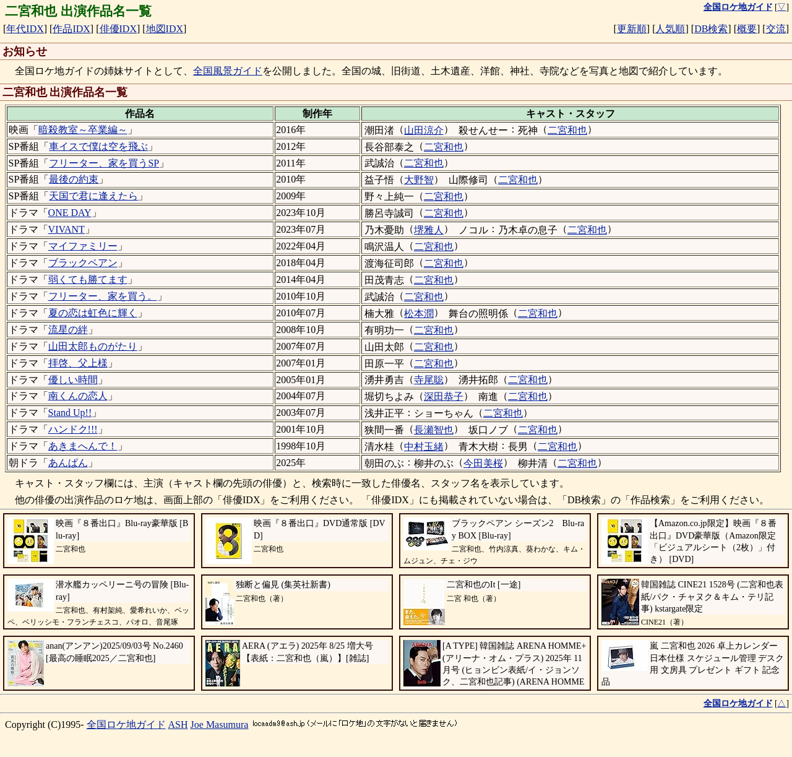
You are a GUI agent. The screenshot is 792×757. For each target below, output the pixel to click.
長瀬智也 (434, 430)
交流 (776, 29)
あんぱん (68, 462)
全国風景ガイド (227, 71)
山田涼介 (424, 130)
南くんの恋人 (78, 396)
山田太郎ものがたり (92, 346)
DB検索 (711, 29)
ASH (178, 724)
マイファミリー (83, 246)
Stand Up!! (70, 412)
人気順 (670, 29)
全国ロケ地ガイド (126, 724)
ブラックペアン (83, 262)
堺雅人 (429, 230)
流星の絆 (68, 329)
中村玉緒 (424, 446)
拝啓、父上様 (78, 363)
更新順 (632, 29)
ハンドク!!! (73, 429)
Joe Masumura (220, 724)
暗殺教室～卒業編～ (82, 129)
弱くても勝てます (87, 279)
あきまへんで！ (83, 446)
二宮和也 (567, 130)
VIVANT (66, 229)
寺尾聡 (429, 379)
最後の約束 (73, 179)
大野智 (419, 180)
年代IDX (24, 29)
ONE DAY (70, 212)
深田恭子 (443, 396)
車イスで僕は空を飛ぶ (98, 146)
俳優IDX (118, 29)
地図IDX (164, 29)
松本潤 (419, 313)
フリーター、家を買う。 (102, 296)
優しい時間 (73, 379)
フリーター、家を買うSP (104, 163)
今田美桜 (483, 463)
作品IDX (71, 29)
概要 (747, 29)
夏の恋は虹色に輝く (92, 313)
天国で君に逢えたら (93, 196)
